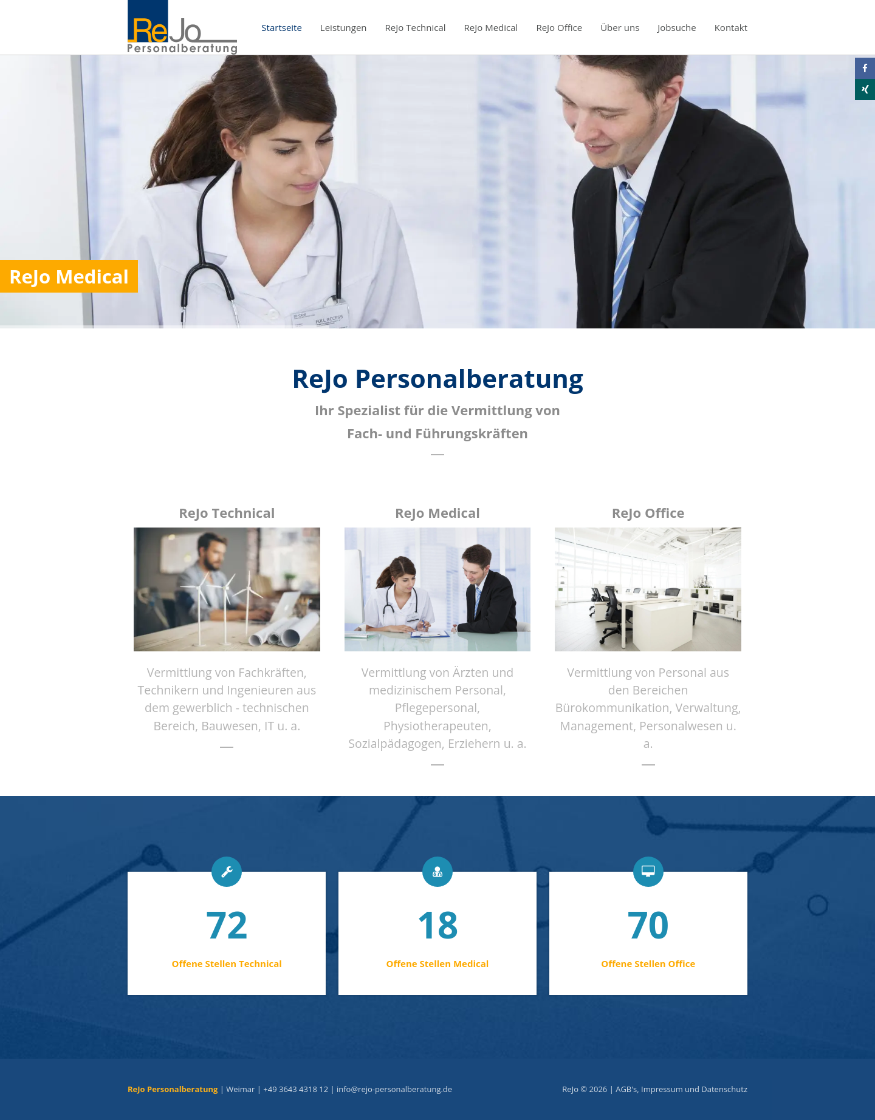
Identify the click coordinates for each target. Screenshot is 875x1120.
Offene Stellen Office (648, 963)
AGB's (626, 1089)
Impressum (662, 1089)
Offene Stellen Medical (437, 963)
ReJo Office (559, 27)
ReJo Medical (491, 27)
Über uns (619, 27)
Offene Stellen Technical (227, 963)
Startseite (281, 27)
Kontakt (731, 27)
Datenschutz (724, 1089)
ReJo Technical (415, 27)
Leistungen (343, 27)
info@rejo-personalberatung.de (394, 1089)
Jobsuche (676, 27)
